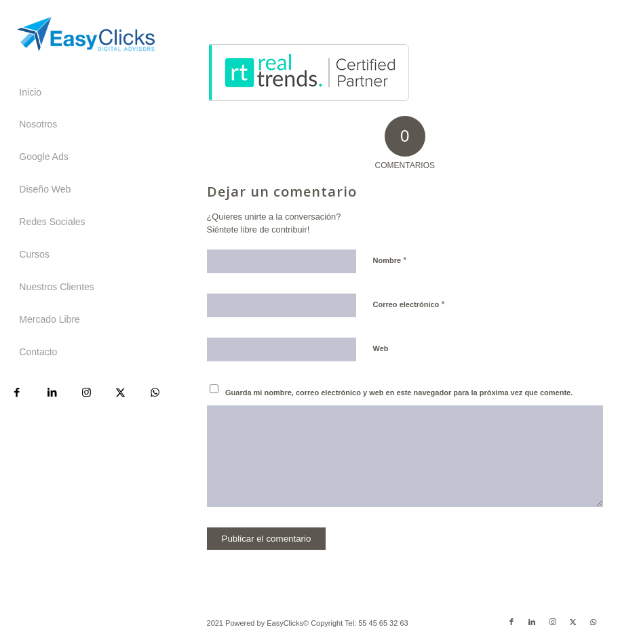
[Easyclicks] (86, 34)
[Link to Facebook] (17, 392)
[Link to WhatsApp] (155, 392)
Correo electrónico (409, 304)
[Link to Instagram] (86, 392)
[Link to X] (120, 392)
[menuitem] (86, 93)
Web (381, 348)
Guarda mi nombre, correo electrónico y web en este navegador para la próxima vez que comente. (399, 392)
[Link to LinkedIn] (52, 392)
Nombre (390, 260)
